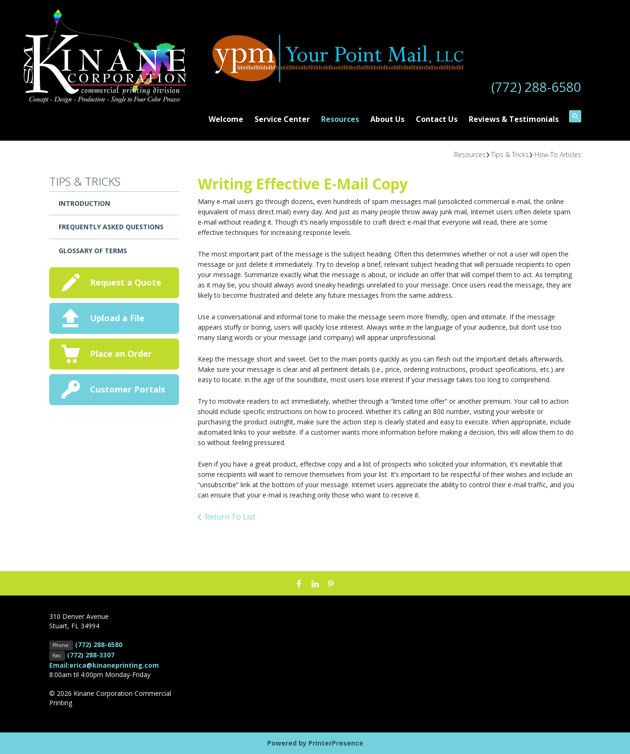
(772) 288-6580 (536, 87)
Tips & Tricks (510, 154)
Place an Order (121, 353)
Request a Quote (125, 282)
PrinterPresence (335, 743)
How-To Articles (557, 154)
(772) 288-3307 (90, 654)
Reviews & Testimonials (514, 119)
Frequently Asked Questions (111, 226)
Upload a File (117, 318)
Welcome (226, 119)
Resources (340, 119)
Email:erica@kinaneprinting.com (104, 665)
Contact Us (437, 119)
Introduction (84, 203)
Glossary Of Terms (93, 250)
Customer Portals (127, 389)
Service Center (282, 119)
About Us (387, 119)
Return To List (230, 517)
